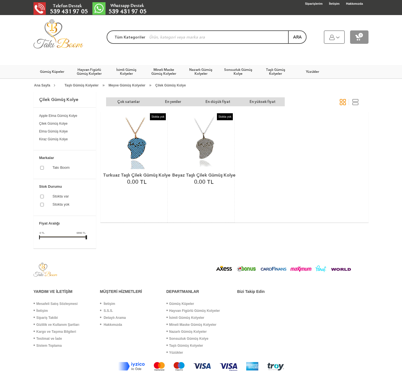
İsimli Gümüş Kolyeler (185, 318)
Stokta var (60, 196)
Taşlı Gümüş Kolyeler (81, 85)
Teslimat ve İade (48, 339)
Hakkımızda (111, 325)
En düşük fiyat (217, 102)
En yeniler (173, 102)
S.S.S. (106, 311)
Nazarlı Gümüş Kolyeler (186, 332)
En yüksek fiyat (263, 102)
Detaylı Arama (113, 318)
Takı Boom (61, 167)
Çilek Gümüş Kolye (170, 85)
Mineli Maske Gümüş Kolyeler (191, 325)
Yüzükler (174, 353)
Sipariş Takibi (46, 318)
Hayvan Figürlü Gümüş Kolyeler (193, 311)
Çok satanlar (128, 102)
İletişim (41, 311)
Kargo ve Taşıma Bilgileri (55, 332)
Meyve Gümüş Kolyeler (127, 85)
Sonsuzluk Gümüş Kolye (187, 339)
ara (297, 37)
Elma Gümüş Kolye (53, 131)
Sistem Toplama (48, 346)
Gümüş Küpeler (180, 304)
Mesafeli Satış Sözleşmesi (56, 304)
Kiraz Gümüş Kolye (53, 139)
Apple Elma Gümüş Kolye (58, 116)
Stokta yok (61, 204)
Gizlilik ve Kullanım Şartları (56, 325)
